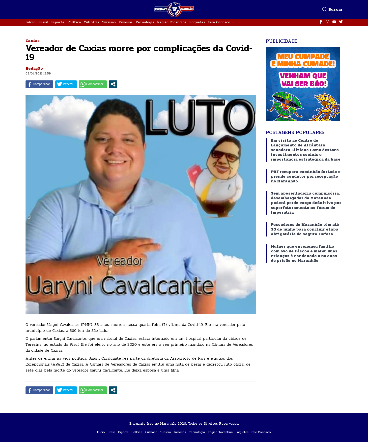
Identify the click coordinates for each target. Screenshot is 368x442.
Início (30, 22)
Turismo (109, 22)
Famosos (126, 22)
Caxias (33, 40)
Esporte (57, 22)
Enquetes (197, 22)
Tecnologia (145, 22)
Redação (34, 68)
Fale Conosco (219, 22)
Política (74, 22)
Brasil (43, 22)
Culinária (91, 22)
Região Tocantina (171, 22)
